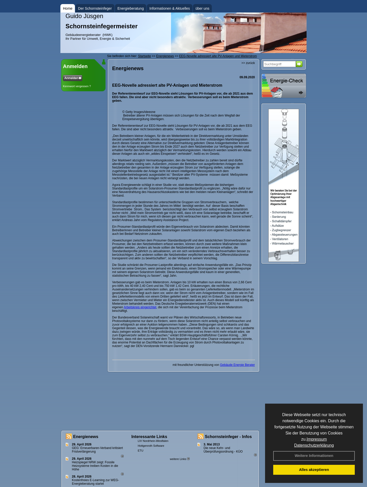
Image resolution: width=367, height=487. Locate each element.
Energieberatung (130, 8)
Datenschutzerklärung (314, 445)
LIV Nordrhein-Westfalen (153, 440)
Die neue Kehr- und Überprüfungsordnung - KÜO (223, 449)
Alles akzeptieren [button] (314, 470)
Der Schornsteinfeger (95, 8)
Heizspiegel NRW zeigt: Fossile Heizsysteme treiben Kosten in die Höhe (95, 465)
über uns (202, 8)
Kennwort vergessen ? (77, 86)
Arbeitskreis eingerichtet (140, 307)
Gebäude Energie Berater (237, 365)
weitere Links (179, 458)
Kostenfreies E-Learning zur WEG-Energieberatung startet (95, 481)
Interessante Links (149, 436)
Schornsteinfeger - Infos (228, 436)
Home (67, 8)
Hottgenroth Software (151, 445)
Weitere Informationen (314, 456)
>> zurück (248, 63)
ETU (140, 450)
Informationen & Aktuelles (169, 8)
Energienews (85, 436)
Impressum (317, 439)
